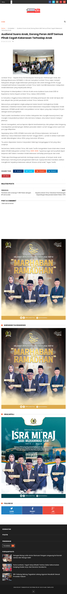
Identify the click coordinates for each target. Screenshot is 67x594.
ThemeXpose (25, 587)
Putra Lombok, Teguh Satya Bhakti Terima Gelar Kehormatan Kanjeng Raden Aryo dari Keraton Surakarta (36, 566)
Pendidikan (7, 546)
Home (3, 22)
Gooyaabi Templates (47, 587)
